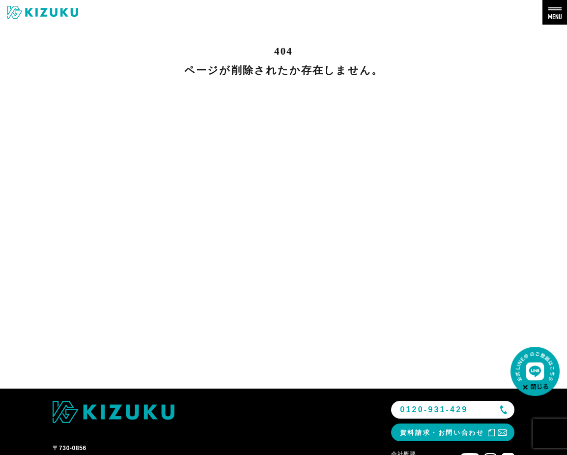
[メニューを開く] (554, 12)
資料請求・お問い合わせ (442, 432)
